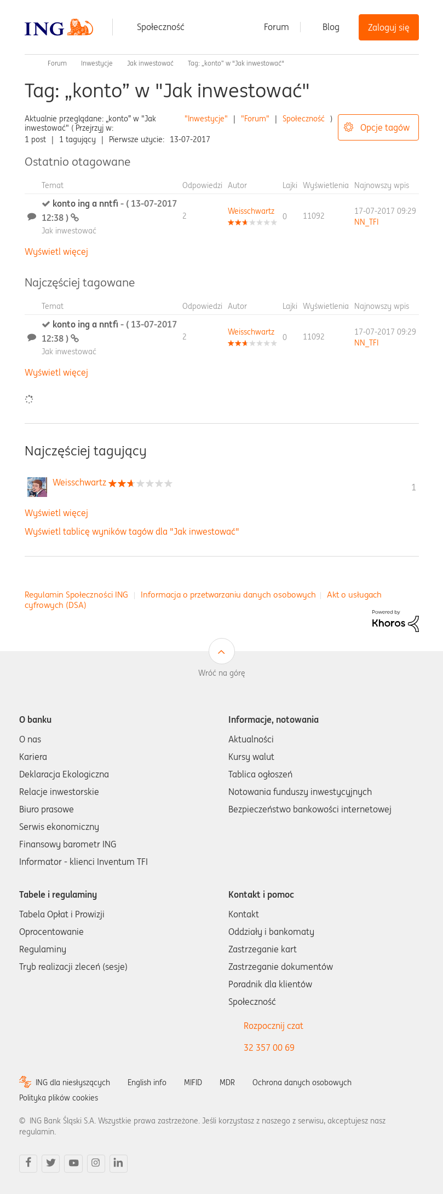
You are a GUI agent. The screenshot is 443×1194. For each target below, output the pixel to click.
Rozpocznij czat (273, 1025)
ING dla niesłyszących (73, 1082)
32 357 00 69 (269, 1047)
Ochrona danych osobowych (302, 1082)
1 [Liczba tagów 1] (413, 487)
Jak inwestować (150, 63)
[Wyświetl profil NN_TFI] (366, 222)
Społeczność (161, 26)
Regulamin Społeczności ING (76, 594)
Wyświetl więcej (56, 251)
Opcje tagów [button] (385, 127)
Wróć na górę (221, 673)
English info (147, 1082)
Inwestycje (97, 63)
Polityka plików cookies (58, 1098)
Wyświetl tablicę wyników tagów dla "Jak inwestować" (132, 531)
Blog (331, 26)
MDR (227, 1082)
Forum (276, 26)
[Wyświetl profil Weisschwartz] (251, 211)
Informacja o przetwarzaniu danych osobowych (228, 594)
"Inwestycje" (206, 119)
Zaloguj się (389, 27)
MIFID (193, 1082)
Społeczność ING (29, 63)
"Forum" (255, 119)
